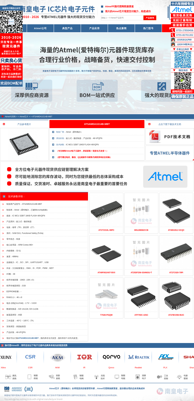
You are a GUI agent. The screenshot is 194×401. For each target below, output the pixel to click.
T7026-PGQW (106, 315)
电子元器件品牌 (41, 345)
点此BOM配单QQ (184, 44)
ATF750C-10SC (141, 315)
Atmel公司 (40, 28)
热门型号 (148, 28)
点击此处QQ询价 (184, 40)
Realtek (139, 367)
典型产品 (67, 28)
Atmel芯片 (24, 116)
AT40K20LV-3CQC (176, 230)
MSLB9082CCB (141, 230)
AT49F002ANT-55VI (106, 272)
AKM (58, 367)
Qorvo (112, 367)
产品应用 (94, 28)
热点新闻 (121, 28)
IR (85, 367)
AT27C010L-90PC (106, 230)
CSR (31, 367)
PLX (166, 367)
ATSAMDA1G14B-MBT (42, 116)
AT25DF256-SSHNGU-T (141, 272)
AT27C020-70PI (176, 272)
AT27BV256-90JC (176, 315)
